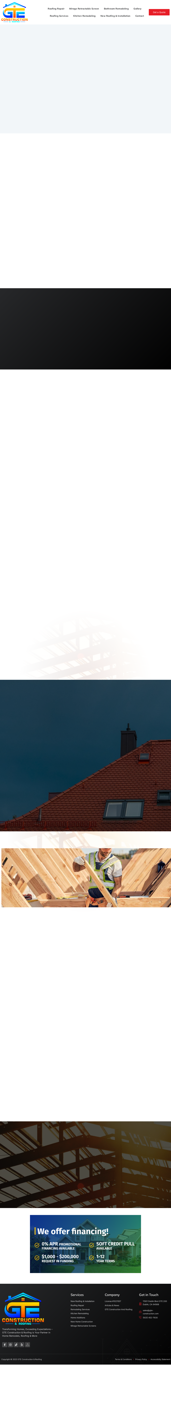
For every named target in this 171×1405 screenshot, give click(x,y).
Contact (139, 15)
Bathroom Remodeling (116, 8)
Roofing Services (59, 15)
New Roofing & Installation (115, 15)
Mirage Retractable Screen (84, 8)
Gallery (138, 8)
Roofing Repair (56, 8)
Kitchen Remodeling (84, 15)
